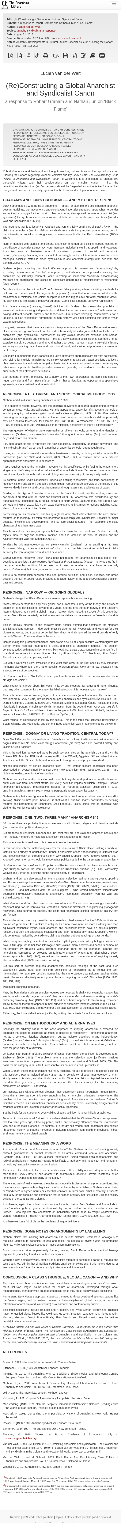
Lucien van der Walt (28, 26)
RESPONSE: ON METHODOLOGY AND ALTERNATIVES (42, 146)
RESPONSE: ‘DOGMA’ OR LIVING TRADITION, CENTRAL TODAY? (47, 139)
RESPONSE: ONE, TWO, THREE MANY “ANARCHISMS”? (43, 142)
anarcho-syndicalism (29, 30)
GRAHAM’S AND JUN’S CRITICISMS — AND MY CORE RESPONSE (48, 129)
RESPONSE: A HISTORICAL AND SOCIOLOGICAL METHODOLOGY (48, 133)
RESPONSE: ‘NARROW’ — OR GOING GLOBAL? (38, 136)
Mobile (87, 1517)
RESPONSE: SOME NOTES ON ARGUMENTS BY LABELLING (45, 152)
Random (15, 1517)
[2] (110, 934)
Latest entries (73, 1517)
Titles (39, 1517)
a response (48, 30)
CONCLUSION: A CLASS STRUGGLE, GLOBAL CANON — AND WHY (49, 155)
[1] (58, 635)
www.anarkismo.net (69, 38)
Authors (48, 1517)
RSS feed (28, 1517)
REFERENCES (20, 159)
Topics (59, 1517)
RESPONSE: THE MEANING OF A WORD (34, 149)
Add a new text (102, 1517)
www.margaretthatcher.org (21, 1438)
